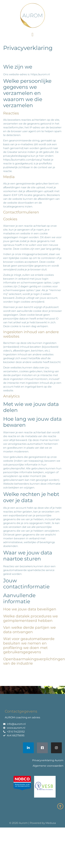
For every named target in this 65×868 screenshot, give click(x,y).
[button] (32, 34)
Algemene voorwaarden (48, 765)
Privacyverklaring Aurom (47, 760)
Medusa (51, 822)
